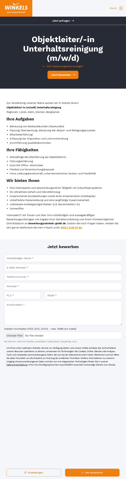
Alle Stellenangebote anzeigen (63, 66)
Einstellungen (33, 472)
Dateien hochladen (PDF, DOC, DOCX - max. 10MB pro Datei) (40, 328)
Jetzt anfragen (63, 20)
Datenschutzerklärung (16, 365)
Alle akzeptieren (92, 472)
